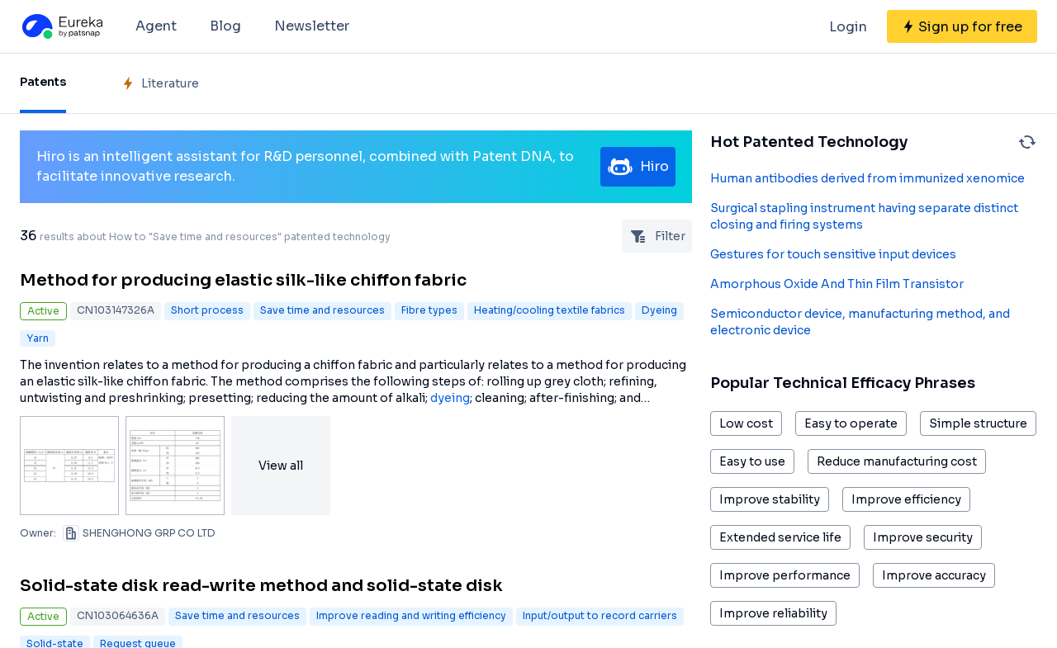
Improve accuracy (934, 575)
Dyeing (659, 310)
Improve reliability (773, 613)
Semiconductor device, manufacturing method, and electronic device (860, 322)
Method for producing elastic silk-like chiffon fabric (243, 280)
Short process (207, 310)
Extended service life (780, 537)
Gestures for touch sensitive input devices (833, 254)
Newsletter (311, 26)
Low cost (746, 423)
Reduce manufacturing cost (897, 461)
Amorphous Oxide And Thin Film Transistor (837, 284)
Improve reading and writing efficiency (411, 615)
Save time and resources (322, 310)
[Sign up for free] (962, 26)
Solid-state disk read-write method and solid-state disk (261, 585)
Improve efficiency (906, 499)
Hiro (638, 167)
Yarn (37, 338)
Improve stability (769, 499)
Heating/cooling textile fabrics (549, 310)
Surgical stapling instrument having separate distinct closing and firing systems (864, 216)
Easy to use (752, 461)
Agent (156, 26)
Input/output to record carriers (600, 615)
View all (280, 465)
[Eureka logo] (61, 26)
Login (848, 26)
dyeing (450, 397)
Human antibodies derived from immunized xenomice (867, 178)
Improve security (923, 537)
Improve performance (785, 575)
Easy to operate (851, 423)
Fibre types (429, 310)
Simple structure (978, 423)
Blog (225, 26)
